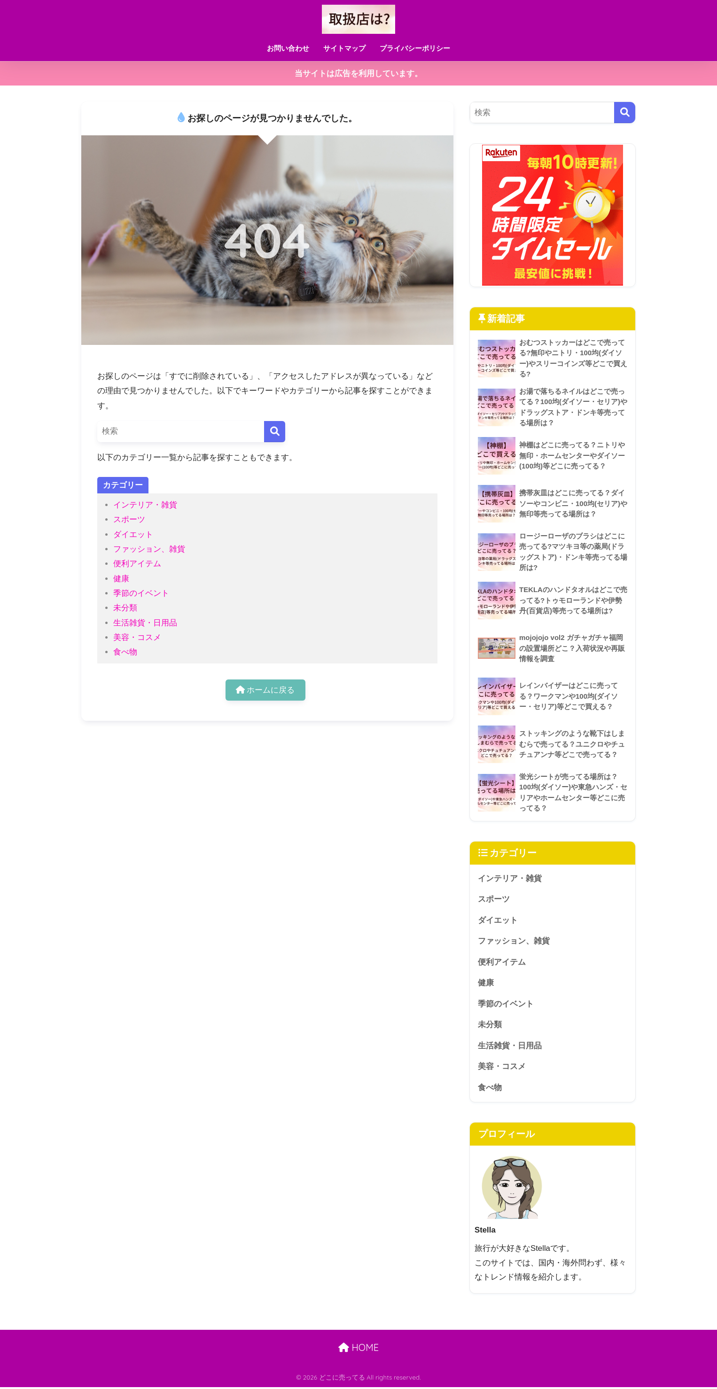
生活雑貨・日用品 (145, 622)
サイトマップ (344, 48)
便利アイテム (137, 563)
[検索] (274, 431)
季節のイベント (141, 593)
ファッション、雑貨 (149, 549)
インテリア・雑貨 (145, 504)
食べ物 (125, 652)
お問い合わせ (288, 48)
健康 (121, 578)
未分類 (125, 607)
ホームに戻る (265, 690)
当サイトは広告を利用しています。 (358, 73)
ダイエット (133, 534)
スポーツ (129, 519)
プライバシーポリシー (415, 48)
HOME (358, 1349)
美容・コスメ (137, 637)
